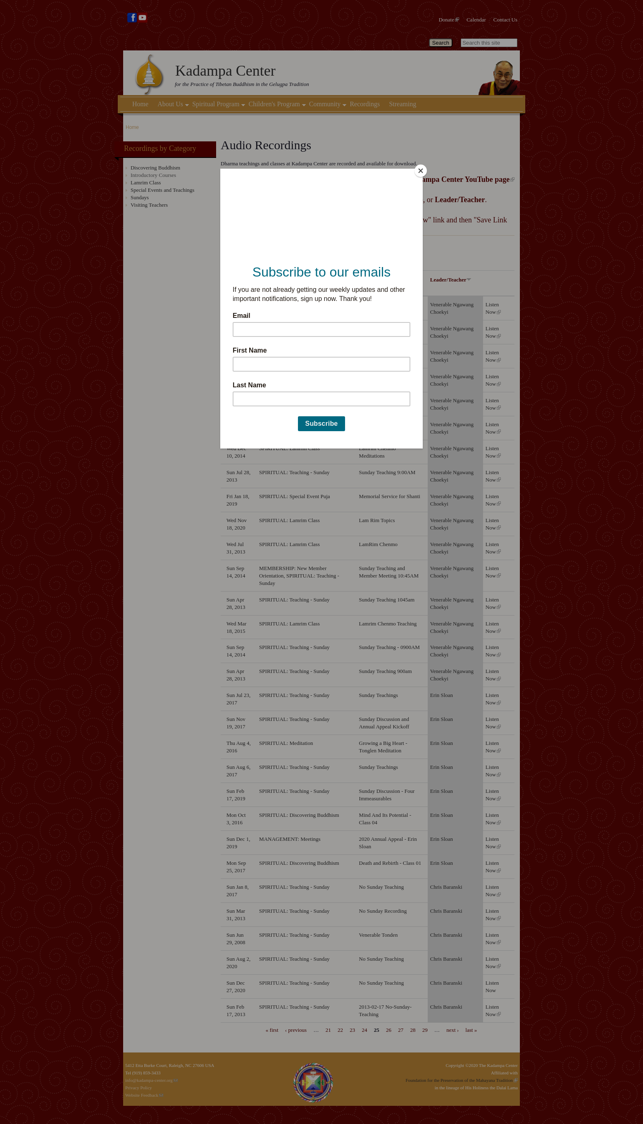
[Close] (420, 171)
